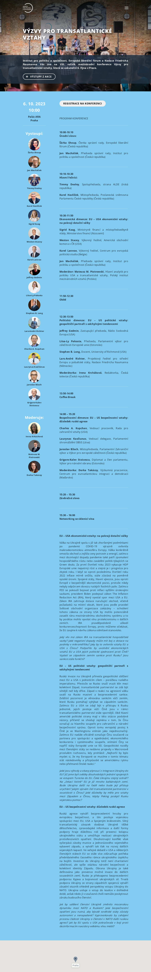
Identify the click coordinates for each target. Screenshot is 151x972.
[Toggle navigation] (126, 8)
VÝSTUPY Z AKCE (37, 76)
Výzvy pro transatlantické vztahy (67, 34)
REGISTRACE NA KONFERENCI (82, 103)
